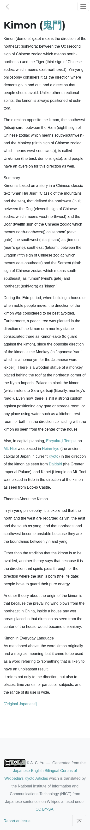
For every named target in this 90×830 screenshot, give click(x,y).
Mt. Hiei (10, 449)
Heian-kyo (50, 449)
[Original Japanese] (20, 704)
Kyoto (54, 456)
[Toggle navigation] (83, 6)
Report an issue (17, 821)
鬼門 (52, 25)
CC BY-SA (44, 809)
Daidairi (55, 464)
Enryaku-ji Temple (61, 441)
